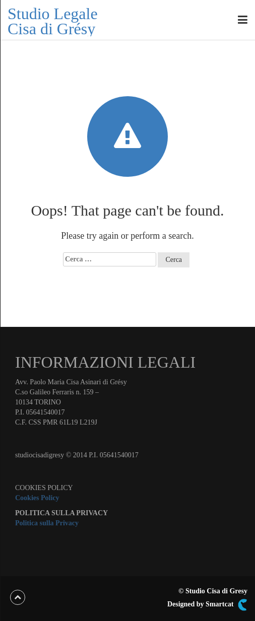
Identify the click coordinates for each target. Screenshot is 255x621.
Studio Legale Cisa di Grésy (53, 21)
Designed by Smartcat (207, 605)
